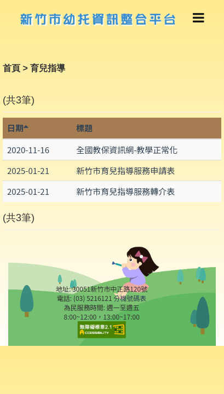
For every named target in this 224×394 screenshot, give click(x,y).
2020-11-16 (28, 149)
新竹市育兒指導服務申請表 (125, 170)
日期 (17, 128)
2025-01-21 (28, 170)
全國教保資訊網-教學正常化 (126, 149)
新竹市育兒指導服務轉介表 (125, 191)
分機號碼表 (129, 298)
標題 (84, 128)
